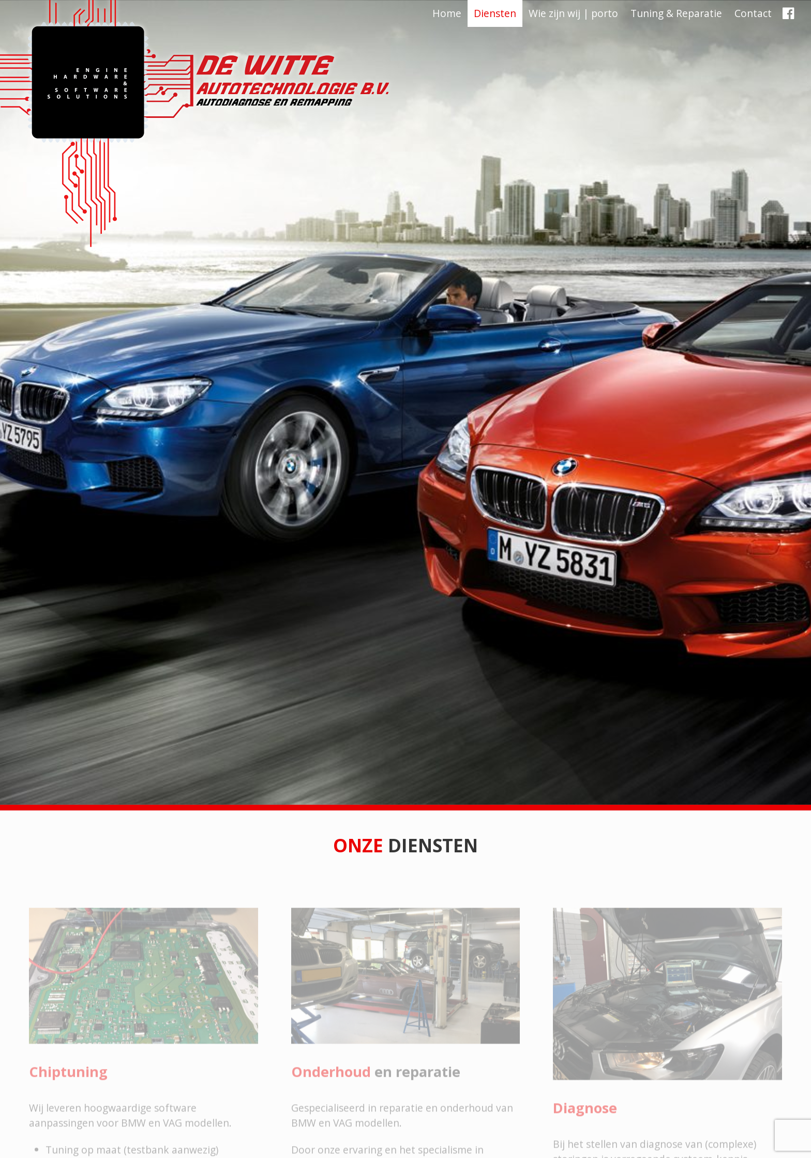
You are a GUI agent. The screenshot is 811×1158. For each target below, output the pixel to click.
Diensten (495, 13)
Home (446, 13)
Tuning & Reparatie (676, 13)
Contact (753, 13)
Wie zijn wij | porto (573, 13)
